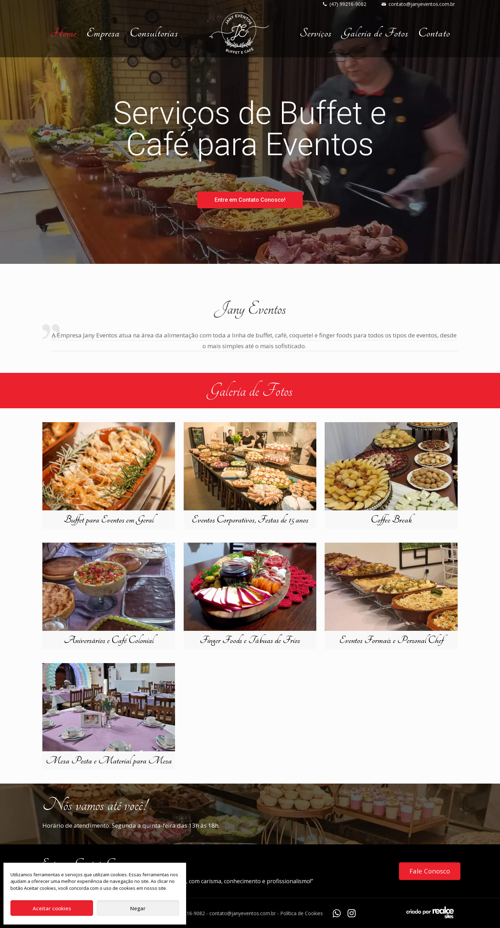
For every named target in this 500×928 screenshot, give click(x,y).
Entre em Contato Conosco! (250, 200)
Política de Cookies (301, 913)
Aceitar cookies (52, 908)
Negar (137, 908)
